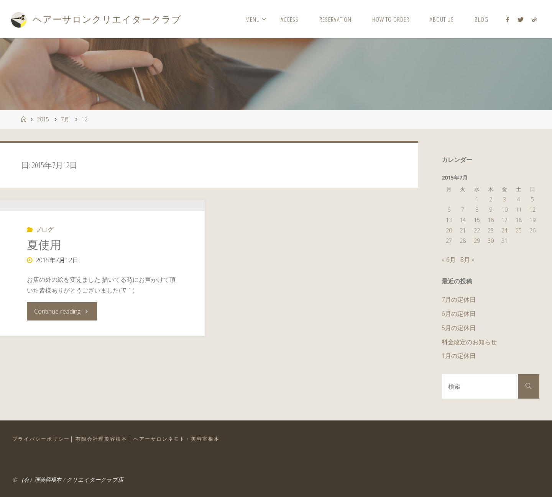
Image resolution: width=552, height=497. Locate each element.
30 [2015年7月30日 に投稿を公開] (491, 240)
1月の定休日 (459, 355)
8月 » (467, 259)
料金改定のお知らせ (469, 342)
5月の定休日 (459, 328)
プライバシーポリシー (41, 438)
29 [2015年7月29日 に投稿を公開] (477, 240)
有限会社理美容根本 (101, 438)
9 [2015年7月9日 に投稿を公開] (490, 209)
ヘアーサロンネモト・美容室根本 (176, 438)
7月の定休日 (459, 299)
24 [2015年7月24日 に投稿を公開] (504, 230)
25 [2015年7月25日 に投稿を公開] (519, 230)
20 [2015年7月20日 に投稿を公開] (449, 230)
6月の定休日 (459, 313)
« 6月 (449, 259)
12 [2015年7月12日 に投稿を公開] (532, 209)
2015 (43, 119)
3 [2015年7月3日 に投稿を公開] (504, 199)
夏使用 (44, 286)
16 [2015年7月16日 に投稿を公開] (491, 220)
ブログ (44, 271)
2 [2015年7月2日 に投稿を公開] (490, 199)
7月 (65, 119)
